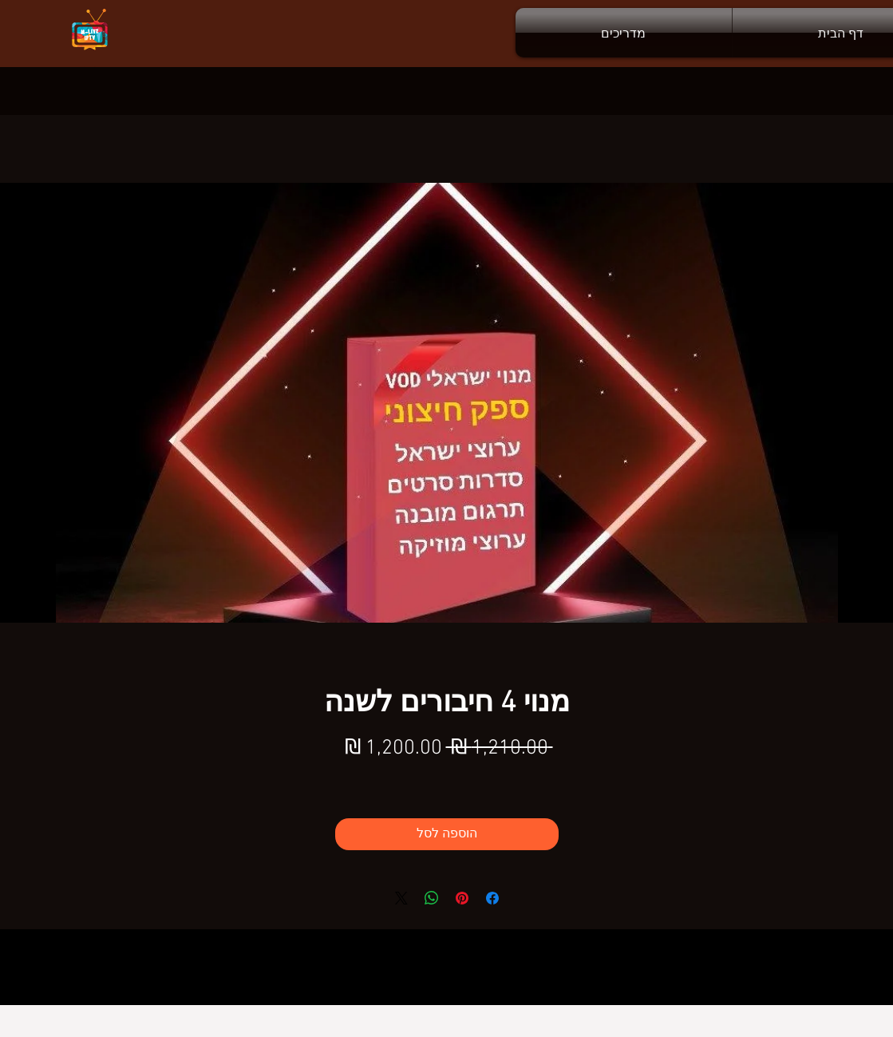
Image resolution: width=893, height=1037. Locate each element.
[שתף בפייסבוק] (492, 898)
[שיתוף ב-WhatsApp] (431, 898)
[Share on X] (401, 898)
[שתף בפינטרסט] (462, 898)
